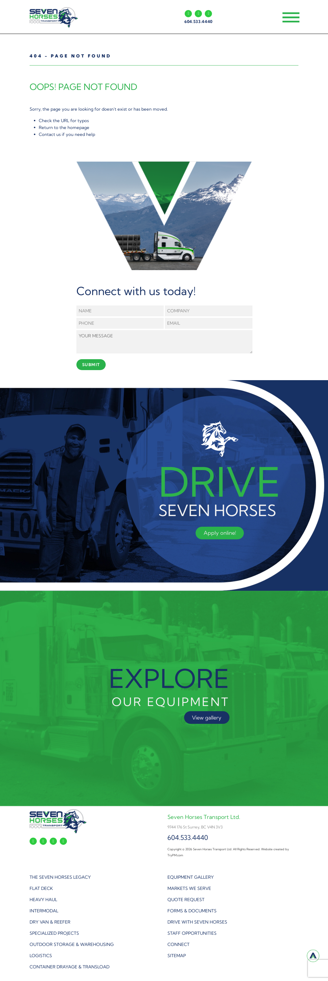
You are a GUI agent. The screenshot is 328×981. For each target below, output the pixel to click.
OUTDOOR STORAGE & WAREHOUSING (72, 944)
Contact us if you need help (67, 134)
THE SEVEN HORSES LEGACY (60, 877)
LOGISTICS (41, 955)
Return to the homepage (64, 127)
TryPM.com (175, 855)
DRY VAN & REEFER (50, 922)
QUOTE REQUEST (185, 899)
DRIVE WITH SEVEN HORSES (197, 922)
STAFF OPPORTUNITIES (192, 933)
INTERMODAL (44, 910)
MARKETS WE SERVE (189, 888)
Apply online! (220, 533)
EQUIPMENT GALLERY (190, 877)
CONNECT (178, 944)
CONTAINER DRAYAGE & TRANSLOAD (69, 967)
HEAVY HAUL (43, 899)
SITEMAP (176, 955)
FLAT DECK (41, 888)
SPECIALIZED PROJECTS (54, 933)
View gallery (206, 717)
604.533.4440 (198, 21)
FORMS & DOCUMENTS (192, 910)
